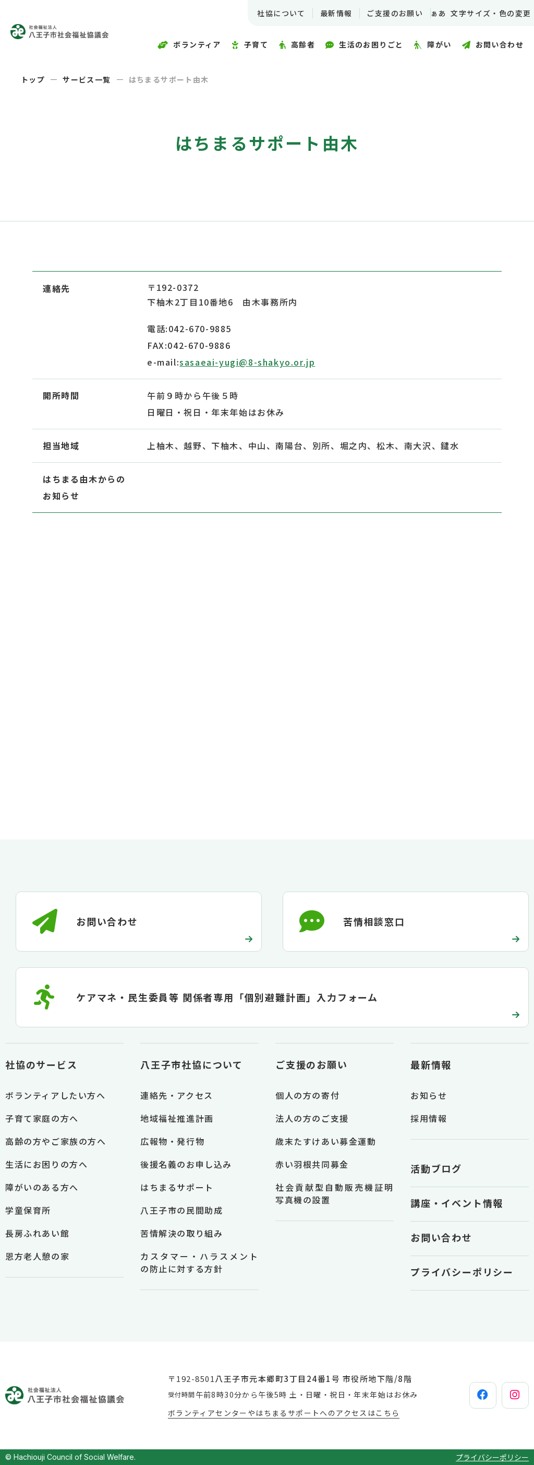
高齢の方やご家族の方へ (55, 1141)
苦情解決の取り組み (181, 1233)
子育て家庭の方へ (42, 1118)
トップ (33, 79)
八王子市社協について (191, 1064)
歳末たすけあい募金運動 (326, 1141)
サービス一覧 (87, 79)
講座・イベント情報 (456, 1203)
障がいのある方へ (42, 1187)
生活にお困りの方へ (46, 1164)
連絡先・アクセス (176, 1095)
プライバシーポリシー (462, 1272)
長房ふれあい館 (37, 1233)
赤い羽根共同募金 (312, 1164)
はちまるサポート (177, 1187)
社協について (268, 13)
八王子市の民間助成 (181, 1210)
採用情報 (428, 1118)
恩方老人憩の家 (37, 1256)
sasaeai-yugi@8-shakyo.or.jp (247, 362)
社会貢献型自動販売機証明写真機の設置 (334, 1193)
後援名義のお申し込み (186, 1164)
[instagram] (506, 1395)
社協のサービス (41, 1064)
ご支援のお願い (382, 13)
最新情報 (323, 13)
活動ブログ (436, 1168)
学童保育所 (28, 1210)
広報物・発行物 (172, 1141)
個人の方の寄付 (307, 1095)
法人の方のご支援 (312, 1118)
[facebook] (456, 1395)
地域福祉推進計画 (177, 1118)
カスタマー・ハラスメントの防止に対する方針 (199, 1262)
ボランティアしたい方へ (55, 1095)
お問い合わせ (441, 1237)
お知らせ (428, 1095)
